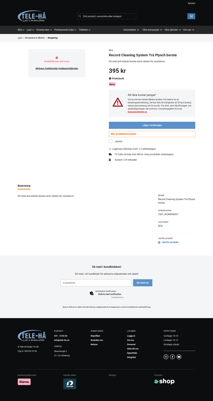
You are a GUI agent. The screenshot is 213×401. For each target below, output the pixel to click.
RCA (160, 226)
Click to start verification (109, 294)
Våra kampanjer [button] (152, 29)
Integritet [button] (131, 357)
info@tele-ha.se (61, 340)
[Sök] (106, 16)
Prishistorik (116, 78)
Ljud (30, 29)
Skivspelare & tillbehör (35, 38)
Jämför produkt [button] (168, 243)
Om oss (130, 340)
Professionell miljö (65, 29)
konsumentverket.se (137, 112)
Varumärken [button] (131, 29)
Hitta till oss (132, 349)
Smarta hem (44, 29)
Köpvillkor (95, 336)
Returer (94, 344)
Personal (131, 344)
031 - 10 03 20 (60, 336)
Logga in (131, 336)
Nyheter (191, 3)
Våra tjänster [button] (172, 29)
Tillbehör (85, 29)
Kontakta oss (97, 340)
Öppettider (132, 353)
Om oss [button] (188, 29)
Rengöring (53, 38)
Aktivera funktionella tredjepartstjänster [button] (57, 68)
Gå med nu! (143, 282)
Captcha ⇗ (118, 297)
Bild (21, 29)
